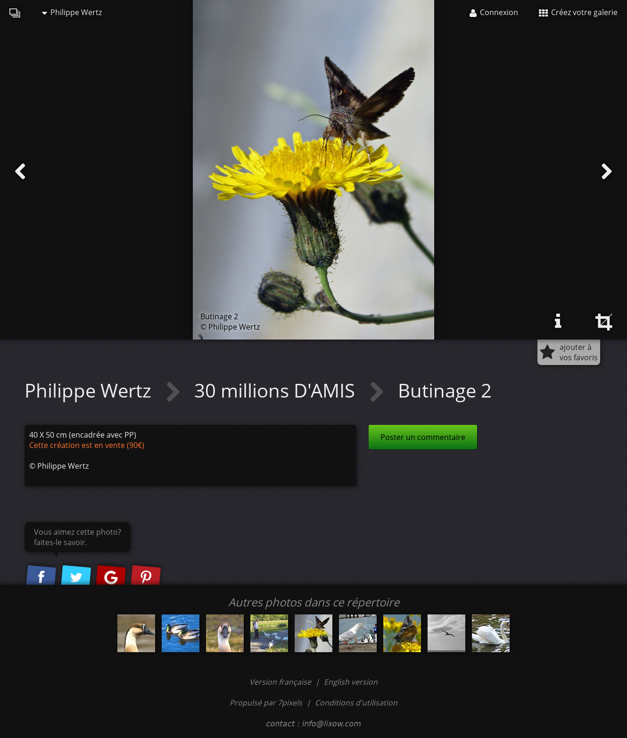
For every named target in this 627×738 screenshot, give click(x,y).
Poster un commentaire (422, 437)
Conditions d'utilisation (356, 702)
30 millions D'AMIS (277, 390)
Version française (281, 682)
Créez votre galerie (578, 12)
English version (351, 682)
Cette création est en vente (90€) (86, 445)
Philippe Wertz (72, 12)
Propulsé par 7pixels (266, 702)
